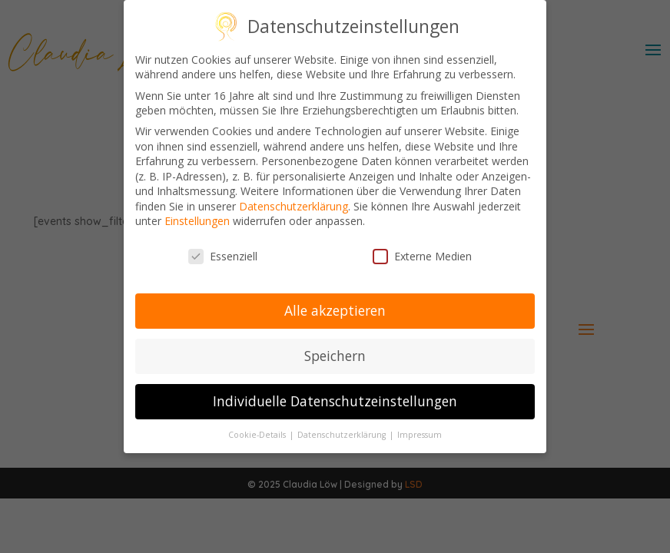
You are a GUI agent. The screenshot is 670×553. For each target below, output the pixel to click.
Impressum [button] (419, 433)
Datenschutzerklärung (293, 204)
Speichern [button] (335, 354)
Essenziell (222, 255)
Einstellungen (197, 220)
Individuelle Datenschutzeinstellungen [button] (335, 399)
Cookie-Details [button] (258, 433)
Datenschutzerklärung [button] (342, 433)
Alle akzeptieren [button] (335, 309)
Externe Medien (422, 255)
